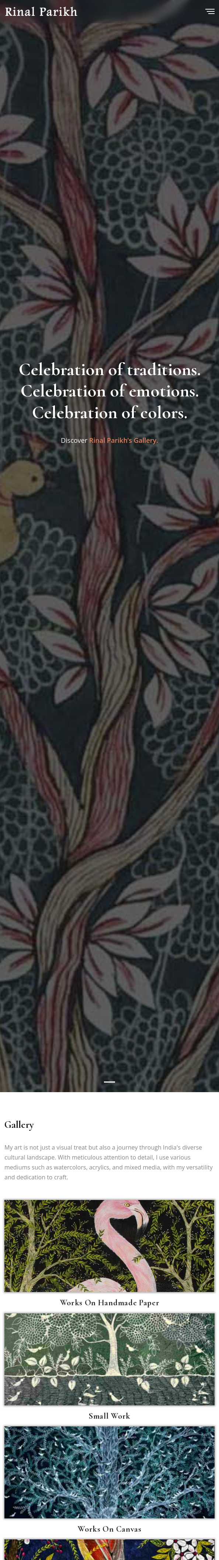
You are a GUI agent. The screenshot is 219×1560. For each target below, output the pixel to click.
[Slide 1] (109, 1082)
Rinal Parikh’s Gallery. (123, 439)
